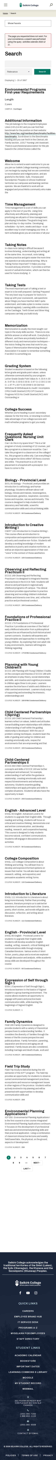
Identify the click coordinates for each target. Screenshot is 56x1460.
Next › (37, 1163)
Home (5, 13)
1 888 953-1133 (28, 1416)
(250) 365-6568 (28, 1425)
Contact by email (28, 1433)
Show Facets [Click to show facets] (14, 23)
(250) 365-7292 (28, 1414)
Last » (26, 1169)
